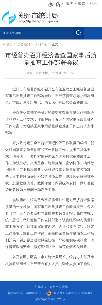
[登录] (94, 4)
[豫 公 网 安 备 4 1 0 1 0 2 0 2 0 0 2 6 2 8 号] (69, 293)
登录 (93, 4)
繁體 (81, 4)
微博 (69, 4)
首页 (10, 44)
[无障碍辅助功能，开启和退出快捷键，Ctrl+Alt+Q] (54, 4)
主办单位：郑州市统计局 (51, 287)
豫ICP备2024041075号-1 (51, 299)
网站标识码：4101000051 (25, 293)
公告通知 (24, 44)
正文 (55, 44)
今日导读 (41, 44)
